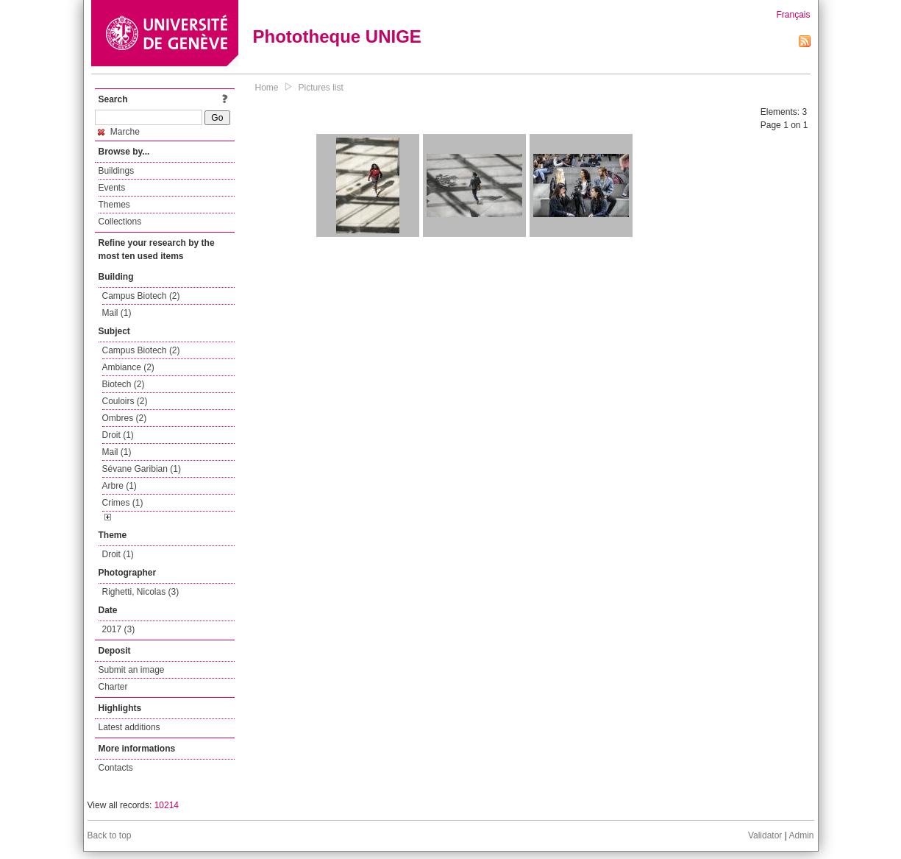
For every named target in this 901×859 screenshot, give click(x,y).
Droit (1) (118, 435)
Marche (119, 132)
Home (267, 87)
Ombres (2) (124, 418)
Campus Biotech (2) (141, 296)
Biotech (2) (123, 384)
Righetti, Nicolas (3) (140, 592)
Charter (113, 687)
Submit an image (132, 670)
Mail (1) (117, 313)
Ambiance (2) (128, 367)
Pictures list (321, 87)
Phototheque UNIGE (337, 36)
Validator (765, 835)
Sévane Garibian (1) (141, 469)
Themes (114, 204)
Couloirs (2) (125, 401)
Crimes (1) (122, 503)
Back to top (110, 835)
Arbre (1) (119, 486)
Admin (800, 835)
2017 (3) (118, 629)
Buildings (117, 171)
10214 (166, 805)
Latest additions (129, 727)
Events (112, 188)
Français (793, 15)
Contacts (116, 768)
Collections (120, 221)
